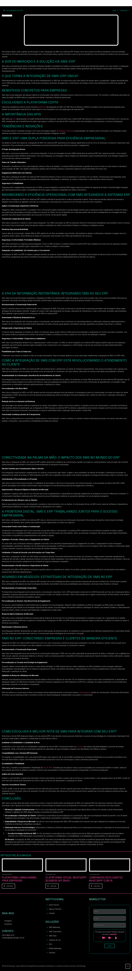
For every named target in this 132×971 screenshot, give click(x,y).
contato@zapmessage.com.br (13, 938)
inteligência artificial (65, 131)
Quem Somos (54, 905)
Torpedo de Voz (55, 940)
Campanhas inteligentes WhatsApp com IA (106, 879)
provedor (80, 747)
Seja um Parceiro (55, 909)
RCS (50, 945)
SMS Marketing (54, 928)
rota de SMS (47, 768)
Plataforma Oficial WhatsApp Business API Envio (65, 879)
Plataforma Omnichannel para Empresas (19, 879)
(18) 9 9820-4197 (8, 936)
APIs (14, 119)
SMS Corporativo (55, 932)
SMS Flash (53, 936)
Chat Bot (52, 953)
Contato (52, 914)
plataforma (42, 107)
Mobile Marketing (55, 949)
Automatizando (85, 692)
